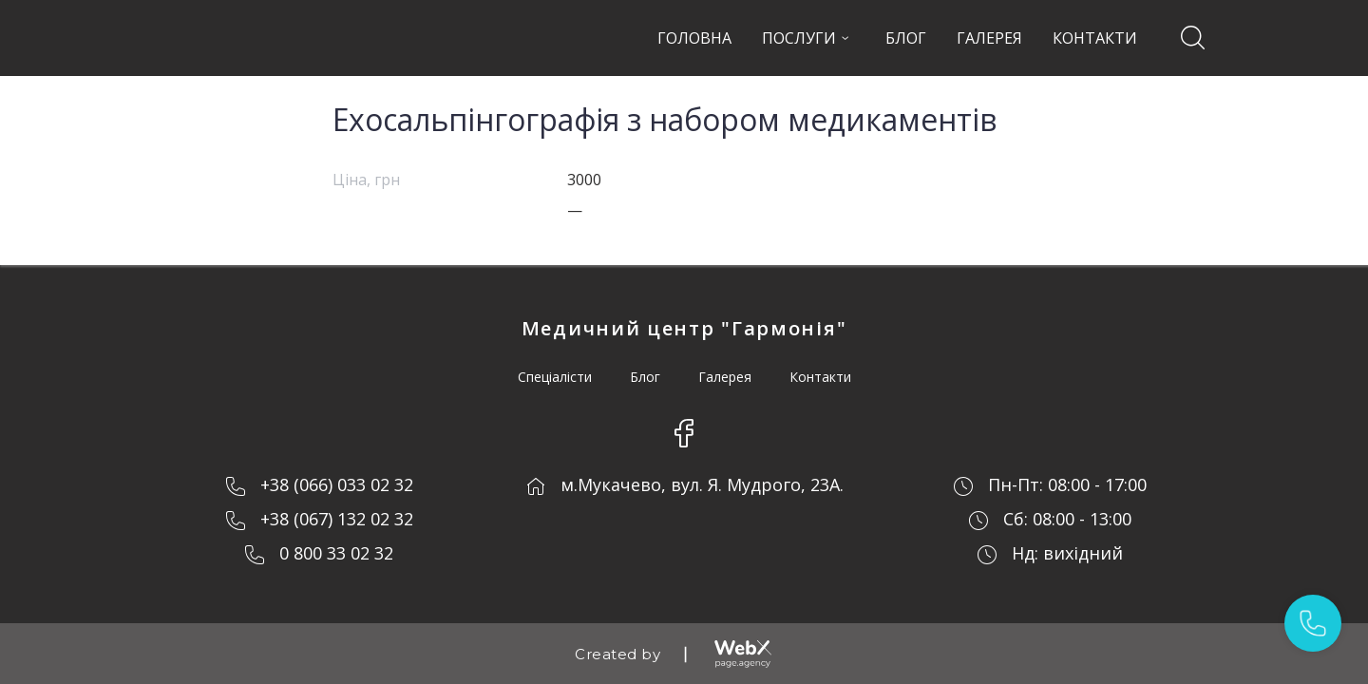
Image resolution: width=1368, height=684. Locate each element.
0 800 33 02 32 (336, 552)
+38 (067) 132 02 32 (336, 518)
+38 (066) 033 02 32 (336, 484)
